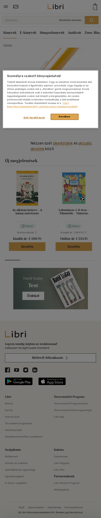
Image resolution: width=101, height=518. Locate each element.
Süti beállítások (34, 117)
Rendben (64, 116)
